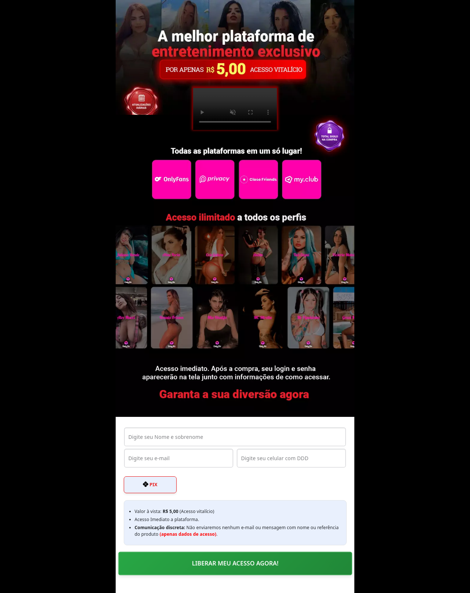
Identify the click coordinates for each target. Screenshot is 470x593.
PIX (150, 484)
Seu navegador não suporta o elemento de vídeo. (235, 109)
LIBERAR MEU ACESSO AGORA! (235, 563)
